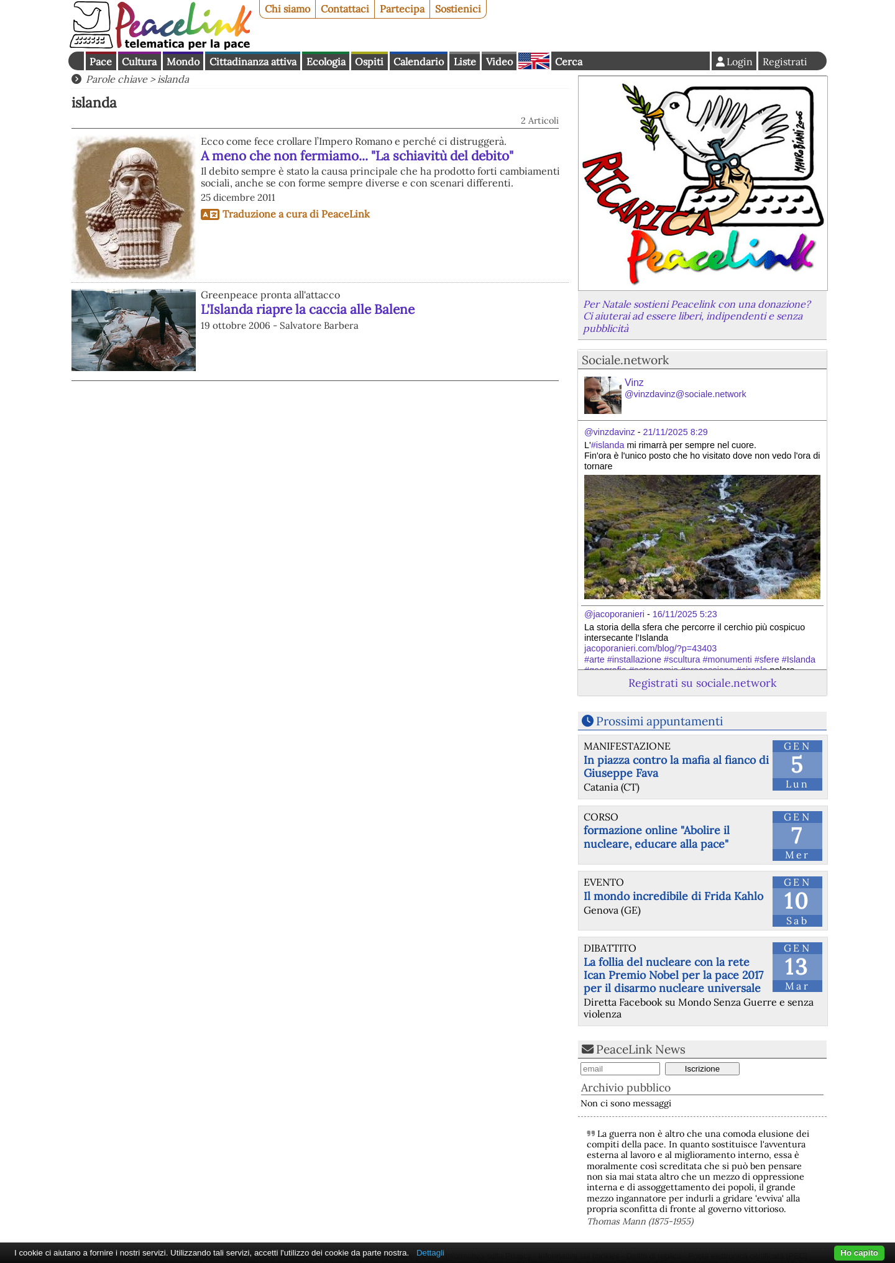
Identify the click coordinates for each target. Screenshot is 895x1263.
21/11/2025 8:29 (675, 432)
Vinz (685, 388)
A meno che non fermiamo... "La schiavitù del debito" (357, 155)
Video (499, 61)
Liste (465, 61)
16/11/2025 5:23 (685, 614)
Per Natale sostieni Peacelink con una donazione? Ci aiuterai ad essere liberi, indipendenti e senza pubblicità (696, 316)
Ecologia (326, 61)
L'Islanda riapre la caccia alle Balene (308, 309)
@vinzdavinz (609, 432)
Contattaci (345, 8)
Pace (101, 61)
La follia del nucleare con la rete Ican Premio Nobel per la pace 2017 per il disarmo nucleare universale (673, 975)
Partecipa (402, 8)
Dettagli (430, 1252)
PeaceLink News (641, 1049)
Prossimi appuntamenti (659, 721)
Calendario (418, 61)
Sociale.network (625, 359)
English (533, 61)
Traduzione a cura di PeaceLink (296, 214)
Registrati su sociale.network (702, 683)
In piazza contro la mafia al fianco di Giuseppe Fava (676, 766)
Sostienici (458, 8)
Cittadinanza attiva (252, 61)
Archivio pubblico (626, 1087)
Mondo (183, 61)
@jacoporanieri (614, 614)
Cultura (139, 61)
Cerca (568, 61)
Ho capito (859, 1252)
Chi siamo (287, 8)
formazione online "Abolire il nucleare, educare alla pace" (657, 836)
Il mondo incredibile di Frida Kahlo (673, 896)
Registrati (785, 61)
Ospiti (369, 61)
